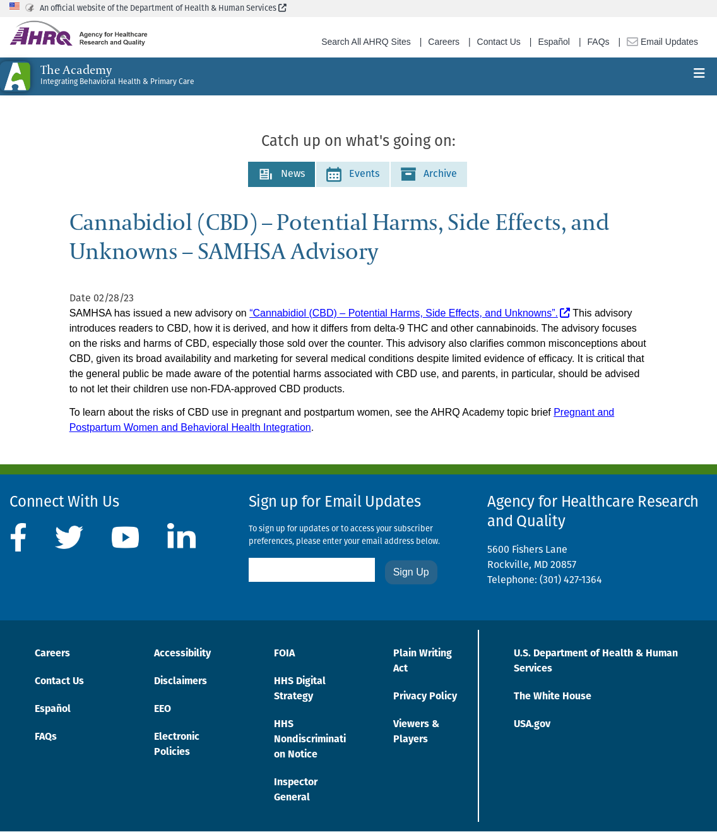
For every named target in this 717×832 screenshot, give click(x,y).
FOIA (284, 654)
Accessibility (182, 654)
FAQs (599, 42)
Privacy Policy (425, 697)
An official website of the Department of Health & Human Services (163, 8)
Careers (443, 42)
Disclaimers (180, 682)
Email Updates (662, 42)
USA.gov (532, 725)
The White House (552, 697)
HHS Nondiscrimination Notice (310, 740)
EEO (162, 709)
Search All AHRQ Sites (366, 42)
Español (554, 42)
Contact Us (499, 42)
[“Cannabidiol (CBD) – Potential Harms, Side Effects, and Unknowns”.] (409, 314)
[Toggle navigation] (699, 76)
